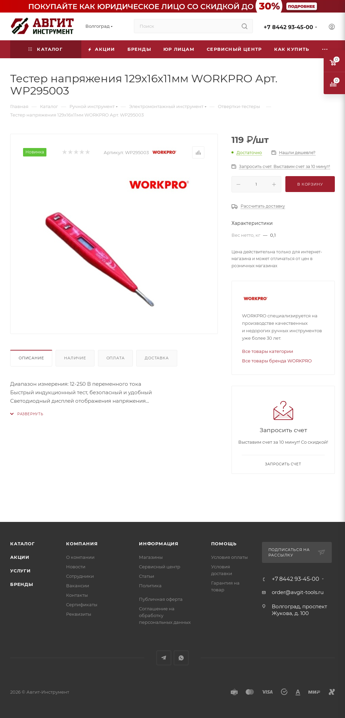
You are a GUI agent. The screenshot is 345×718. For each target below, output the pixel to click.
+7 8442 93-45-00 (288, 27)
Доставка (156, 358)
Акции (19, 557)
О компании (80, 557)
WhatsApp (181, 658)
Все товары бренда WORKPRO (277, 360)
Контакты (77, 595)
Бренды (21, 584)
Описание (31, 358)
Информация (159, 543)
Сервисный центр (159, 566)
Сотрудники (80, 576)
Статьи (146, 576)
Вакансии (77, 585)
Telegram (164, 658)
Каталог (22, 543)
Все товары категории (267, 351)
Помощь (224, 543)
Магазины (151, 557)
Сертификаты (81, 604)
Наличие (75, 358)
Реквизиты (78, 614)
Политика (150, 585)
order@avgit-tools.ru (298, 592)
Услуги (20, 570)
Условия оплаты (229, 557)
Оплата (115, 358)
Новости (75, 566)
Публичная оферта (161, 599)
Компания (82, 543)
